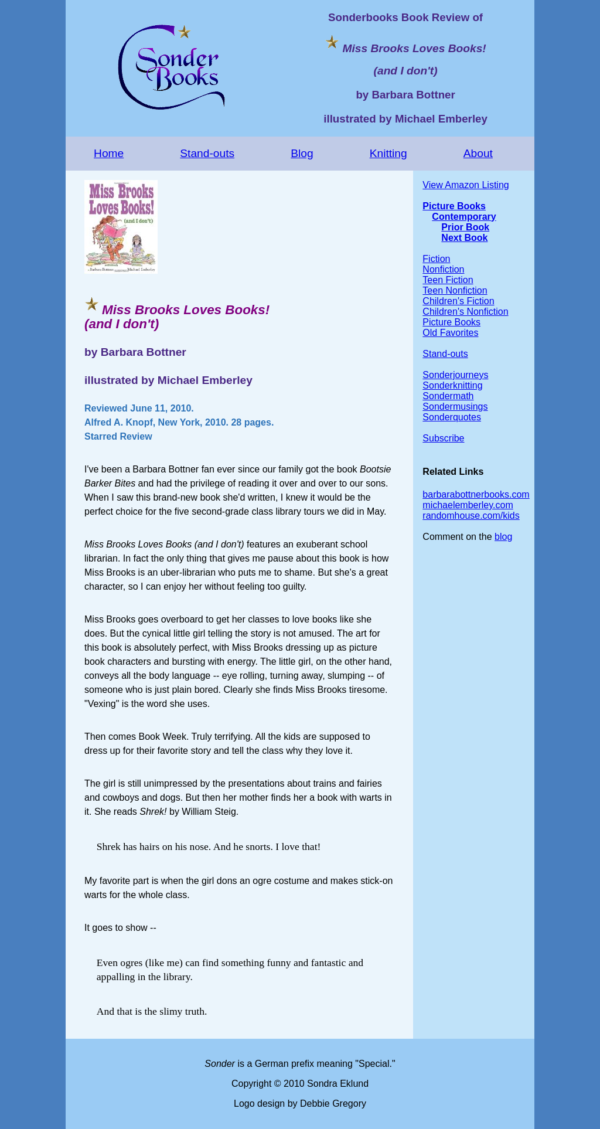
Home (109, 153)
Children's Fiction (458, 301)
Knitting (388, 153)
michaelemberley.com (467, 505)
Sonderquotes (451, 417)
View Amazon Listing (465, 185)
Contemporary (464, 217)
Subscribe (443, 438)
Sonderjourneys (455, 375)
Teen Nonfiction (454, 290)
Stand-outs (207, 153)
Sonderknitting (452, 385)
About (478, 153)
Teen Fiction (447, 280)
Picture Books (454, 206)
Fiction (436, 259)
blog (503, 537)
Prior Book (465, 227)
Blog (302, 153)
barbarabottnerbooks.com (475, 494)
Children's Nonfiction (465, 312)
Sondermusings (455, 407)
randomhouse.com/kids (470, 516)
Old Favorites (450, 333)
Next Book (464, 238)
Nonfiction (443, 269)
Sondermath (447, 396)
